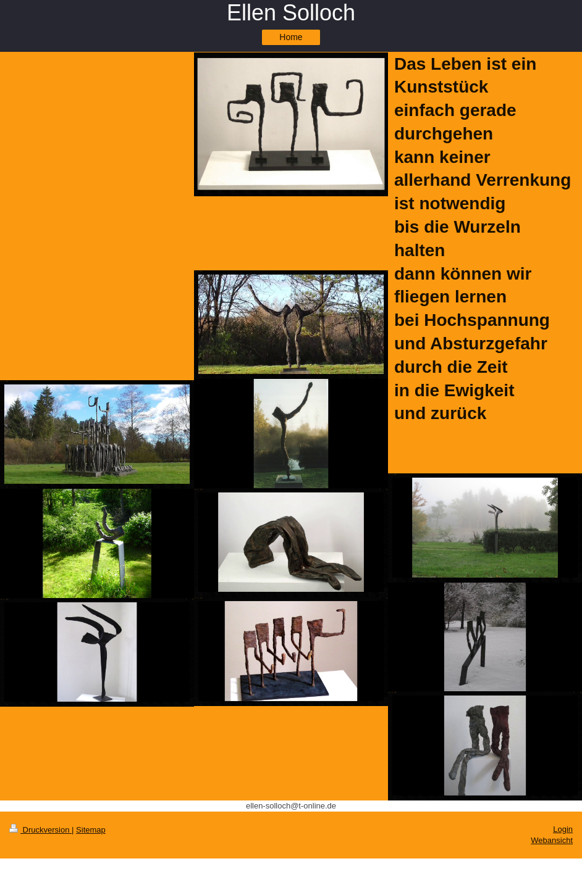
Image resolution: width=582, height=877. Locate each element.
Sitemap (91, 829)
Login (563, 829)
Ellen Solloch (291, 12)
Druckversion (40, 829)
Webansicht (552, 840)
